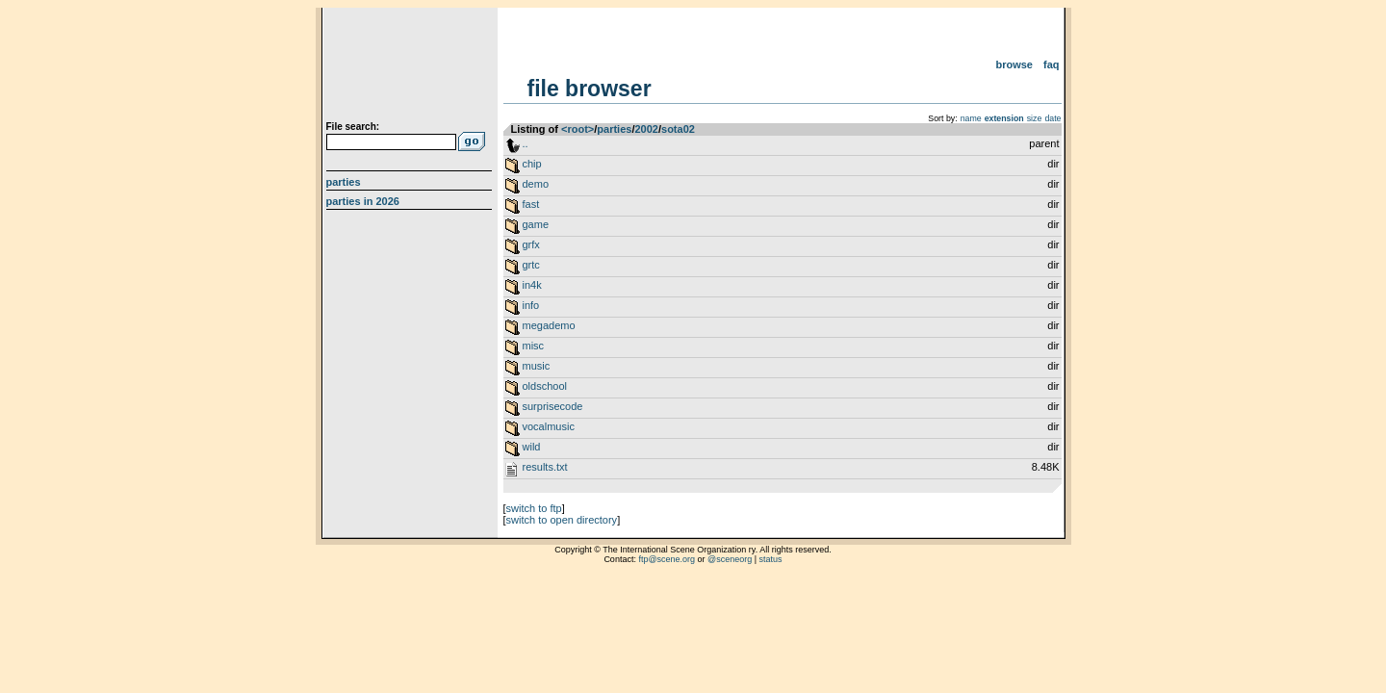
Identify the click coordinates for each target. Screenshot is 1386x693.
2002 (645, 129)
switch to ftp (534, 508)
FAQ (1051, 64)
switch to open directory (562, 520)
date (1052, 118)
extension (1004, 118)
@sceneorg (729, 559)
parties (614, 129)
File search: (353, 126)
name (971, 118)
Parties (343, 182)
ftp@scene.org (666, 559)
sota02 (678, 129)
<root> (577, 129)
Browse (1014, 64)
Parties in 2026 (362, 201)
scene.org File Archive (411, 67)
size (1034, 118)
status (771, 559)
